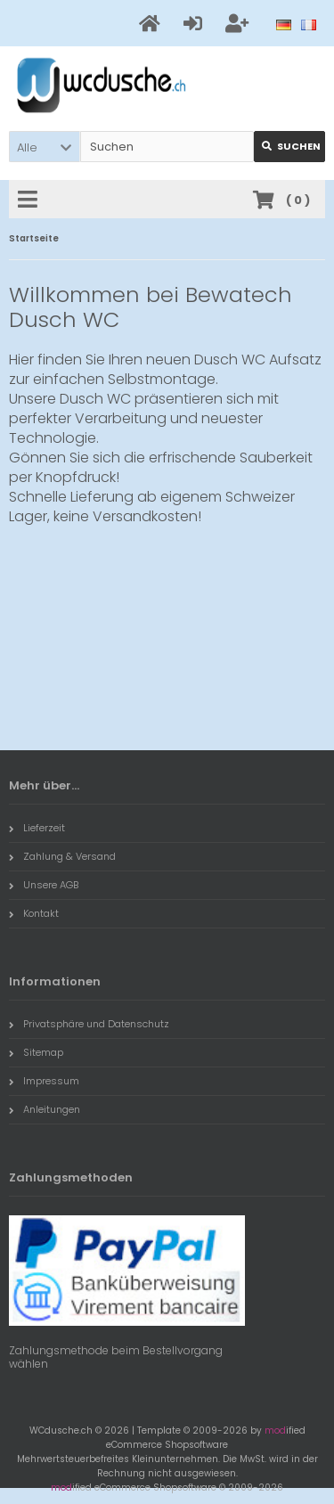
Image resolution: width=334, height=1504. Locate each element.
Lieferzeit (37, 828)
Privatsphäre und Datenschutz (89, 1024)
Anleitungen (44, 1109)
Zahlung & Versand (62, 856)
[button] (44, 146)
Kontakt (34, 913)
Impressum (44, 1081)
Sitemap (36, 1052)
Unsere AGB (43, 885)
